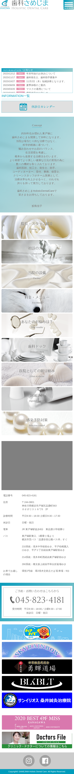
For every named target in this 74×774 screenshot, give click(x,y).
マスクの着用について (38, 89)
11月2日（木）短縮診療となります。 (46, 81)
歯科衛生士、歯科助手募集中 (41, 77)
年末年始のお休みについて (40, 73)
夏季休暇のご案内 (35, 85)
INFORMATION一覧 (16, 96)
